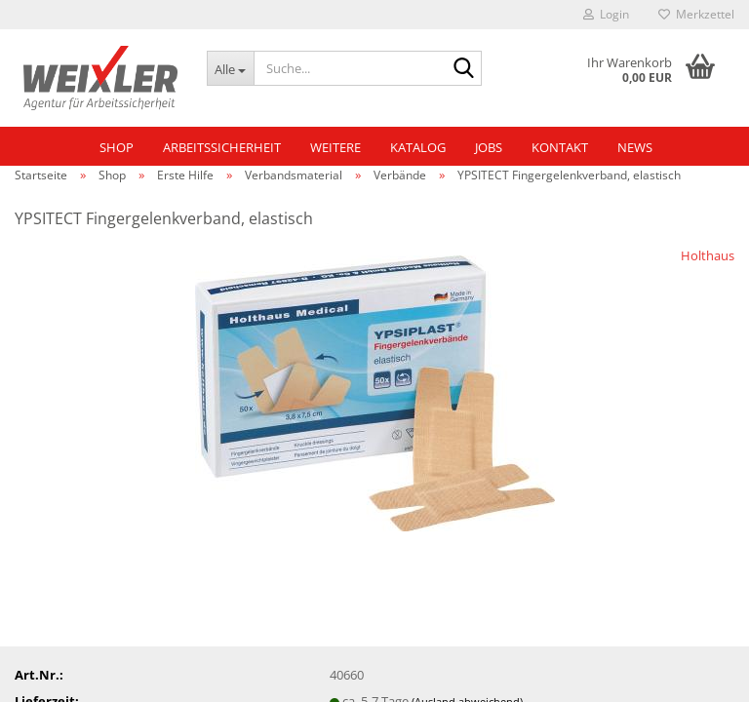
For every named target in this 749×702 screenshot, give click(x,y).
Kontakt (560, 147)
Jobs (488, 147)
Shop (116, 147)
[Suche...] (230, 68)
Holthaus (707, 255)
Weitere (335, 147)
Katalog (418, 147)
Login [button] (606, 14)
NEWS (634, 147)
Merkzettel (696, 14)
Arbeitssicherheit (222, 147)
